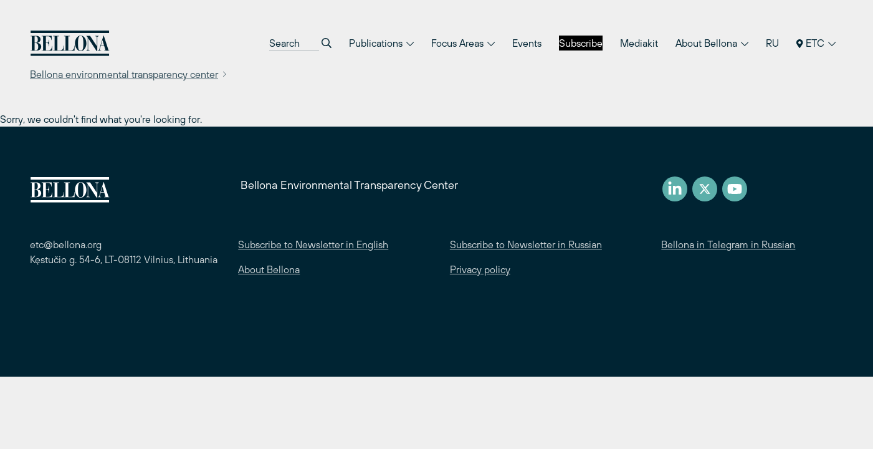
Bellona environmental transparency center (124, 74)
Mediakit (639, 43)
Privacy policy (480, 269)
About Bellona (711, 43)
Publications (381, 43)
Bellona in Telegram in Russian (728, 244)
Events (526, 43)
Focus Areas (463, 43)
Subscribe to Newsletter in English (313, 244)
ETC (816, 43)
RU (772, 43)
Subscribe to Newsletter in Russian (526, 244)
